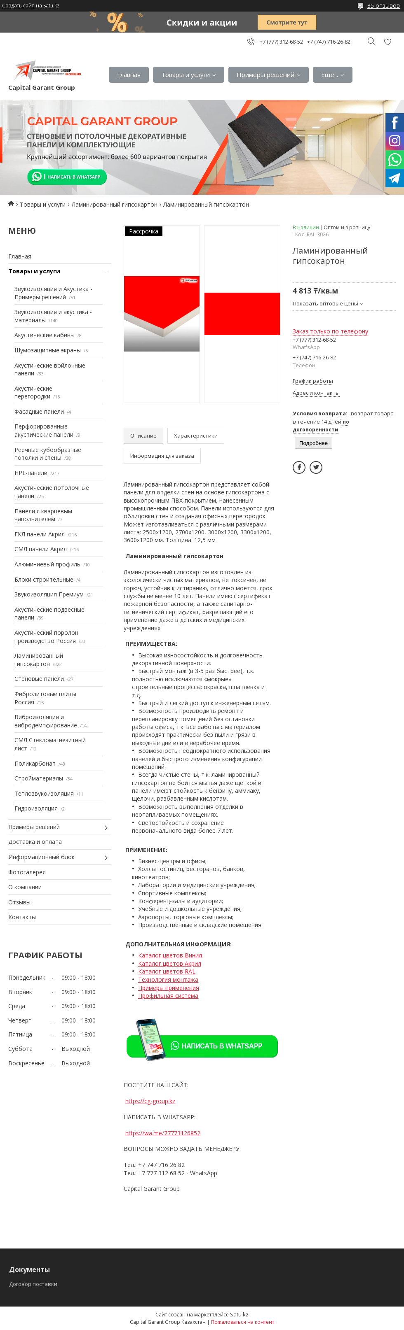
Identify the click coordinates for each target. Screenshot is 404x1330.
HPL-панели (30, 473)
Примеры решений (265, 74)
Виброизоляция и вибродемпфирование (45, 721)
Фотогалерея (27, 872)
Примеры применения (168, 988)
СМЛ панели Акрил (40, 549)
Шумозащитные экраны (47, 350)
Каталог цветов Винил (170, 955)
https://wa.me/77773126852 (162, 1133)
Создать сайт (18, 6)
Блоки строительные (43, 579)
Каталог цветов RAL (166, 971)
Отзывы (19, 902)
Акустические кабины (44, 335)
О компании (25, 887)
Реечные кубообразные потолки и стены (47, 454)
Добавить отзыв (387, 41)
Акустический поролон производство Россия (46, 637)
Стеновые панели (39, 678)
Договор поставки (33, 1284)
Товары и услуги (185, 74)
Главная (129, 74)
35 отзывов (383, 5)
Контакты (22, 917)
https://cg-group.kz (150, 1101)
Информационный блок (41, 857)
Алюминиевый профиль (47, 564)
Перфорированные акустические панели (43, 430)
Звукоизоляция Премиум (49, 594)
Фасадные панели (39, 411)
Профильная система (168, 995)
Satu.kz (239, 1314)
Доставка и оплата (35, 842)
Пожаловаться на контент (242, 1321)
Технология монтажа (168, 979)
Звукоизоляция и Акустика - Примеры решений (53, 293)
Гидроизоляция (36, 808)
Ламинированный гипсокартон (114, 204)
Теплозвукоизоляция (44, 793)
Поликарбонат (35, 763)
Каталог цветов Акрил (169, 963)
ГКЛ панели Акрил (39, 534)
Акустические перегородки (33, 392)
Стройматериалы (38, 778)
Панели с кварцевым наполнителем (43, 515)
